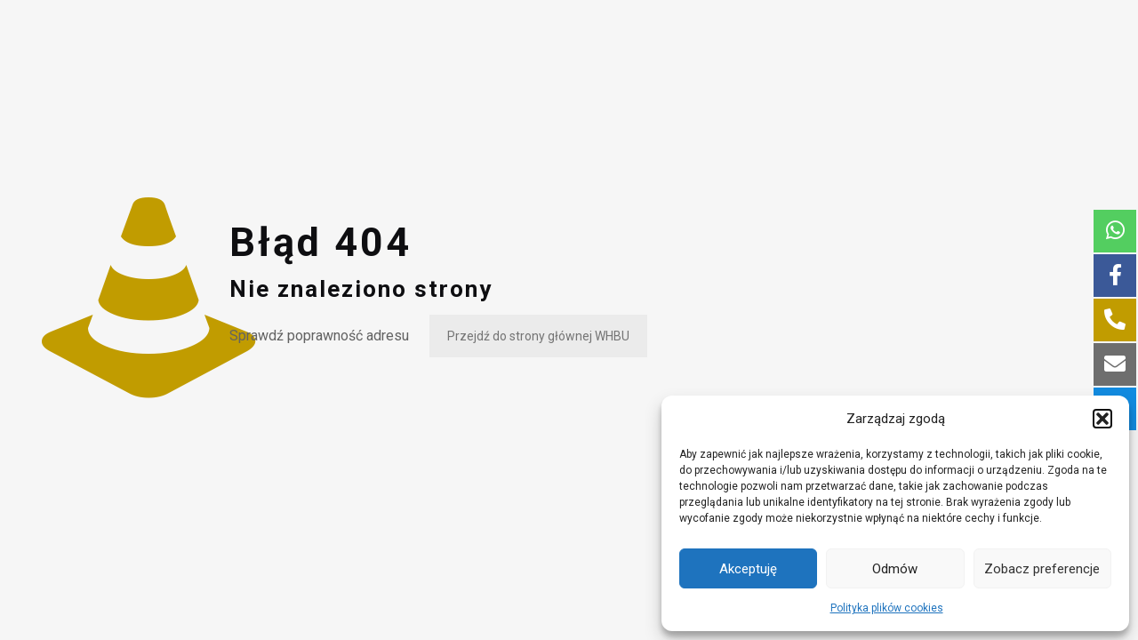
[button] (1102, 419)
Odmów (895, 569)
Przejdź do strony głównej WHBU (538, 336)
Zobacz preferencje (1042, 569)
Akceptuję (748, 569)
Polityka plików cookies (886, 608)
